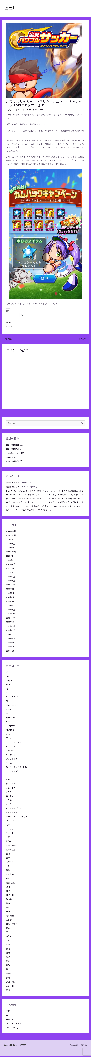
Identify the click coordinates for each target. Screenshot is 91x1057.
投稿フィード (11, 1020)
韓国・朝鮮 (11, 982)
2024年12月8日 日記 (14, 446)
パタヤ (9, 805)
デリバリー (11, 792)
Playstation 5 (11, 706)
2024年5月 (10, 544)
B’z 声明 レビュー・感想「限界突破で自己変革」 (28, 507)
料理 (8, 891)
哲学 (8, 858)
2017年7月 (10, 643)
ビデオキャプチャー (14, 809)
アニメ (9, 739)
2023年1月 (10, 569)
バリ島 (9, 801)
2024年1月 (10, 548)
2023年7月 (10, 557)
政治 (8, 887)
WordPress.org (12, 1028)
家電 (8, 879)
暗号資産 (10, 916)
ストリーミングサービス (16, 768)
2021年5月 (10, 594)
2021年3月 (10, 598)
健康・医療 (11, 846)
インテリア (11, 747)
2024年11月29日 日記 (15, 454)
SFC (7, 714)
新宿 (8, 904)
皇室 (8, 941)
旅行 (8, 908)
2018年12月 (11, 623)
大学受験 (10, 863)
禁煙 (8, 945)
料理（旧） (11, 896)
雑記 (8, 970)
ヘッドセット (11, 813)
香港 (8, 991)
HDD (8, 685)
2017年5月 (10, 651)
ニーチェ (10, 797)
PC (7, 702)
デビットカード (12, 788)
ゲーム (9, 763)
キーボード (11, 755)
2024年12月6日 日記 (14, 462)
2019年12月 (11, 614)
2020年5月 (10, 610)
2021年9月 (10, 590)
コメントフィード (13, 1024)
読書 (8, 962)
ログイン (10, 1016)
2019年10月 (11, 618)
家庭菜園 (10, 875)
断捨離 (9, 900)
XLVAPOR (10, 730)
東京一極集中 (11, 924)
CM (7, 677)
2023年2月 (10, 565)
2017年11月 (10, 635)
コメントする (12, 110)
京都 (8, 838)
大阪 (8, 867)
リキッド (10, 834)
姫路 (8, 871)
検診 (8, 929)
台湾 (8, 854)
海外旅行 (10, 937)
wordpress (10, 726)
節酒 (8, 949)
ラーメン (10, 830)
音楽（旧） (11, 986)
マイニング (11, 821)
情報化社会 (11, 883)
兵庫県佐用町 (11, 850)
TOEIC (8, 722)
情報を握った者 (12, 483)
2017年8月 (10, 639)
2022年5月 (10, 581)
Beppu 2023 (11, 458)
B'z (7, 673)
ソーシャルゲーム (27, 110)
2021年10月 (11, 585)
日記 (8, 912)
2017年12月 (11, 631)
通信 (8, 966)
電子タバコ (11, 974)
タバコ (9, 780)
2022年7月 (10, 577)
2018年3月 (10, 627)
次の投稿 (84, 339)
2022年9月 (10, 573)
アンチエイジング (13, 743)
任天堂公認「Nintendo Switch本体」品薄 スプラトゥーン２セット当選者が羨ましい (42, 491)
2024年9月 (10, 540)
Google (9, 681)
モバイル (10, 825)
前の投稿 (8, 339)
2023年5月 (10, 561)
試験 (8, 957)
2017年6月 (10, 647)
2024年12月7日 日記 (14, 450)
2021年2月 (10, 602)
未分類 (9, 920)
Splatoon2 (10, 718)
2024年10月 (11, 536)
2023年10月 (11, 552)
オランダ (10, 751)
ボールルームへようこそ (16, 817)
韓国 (8, 978)
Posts (8, 710)
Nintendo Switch (13, 697)
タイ (8, 776)
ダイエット (11, 784)
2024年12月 (11, 532)
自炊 (8, 953)
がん (8, 735)
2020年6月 (10, 606)
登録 (8, 1012)
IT (6, 693)
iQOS (8, 689)
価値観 (9, 842)
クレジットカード (13, 759)
